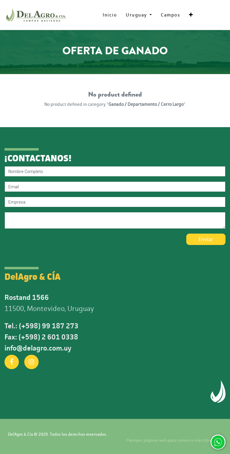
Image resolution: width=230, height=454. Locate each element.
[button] (191, 15)
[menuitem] (109, 15)
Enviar (206, 239)
